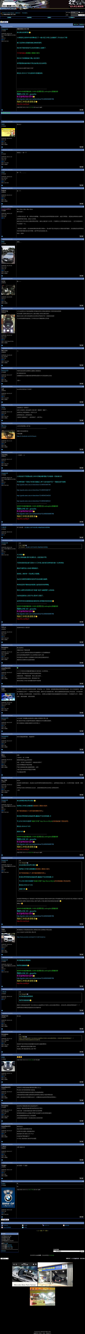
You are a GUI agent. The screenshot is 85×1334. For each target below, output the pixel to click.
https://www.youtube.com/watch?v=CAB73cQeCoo (31, 937)
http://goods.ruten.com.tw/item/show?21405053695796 (35, 99)
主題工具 (75, 24)
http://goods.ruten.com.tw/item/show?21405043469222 (34, 501)
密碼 (67, 15)
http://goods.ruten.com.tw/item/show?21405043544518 (34, 495)
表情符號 (9, 1245)
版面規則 (3, 1250)
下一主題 (45, 1230)
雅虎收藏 (67, 1225)
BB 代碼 (6, 1243)
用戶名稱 (68, 12)
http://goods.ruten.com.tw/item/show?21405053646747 (34, 490)
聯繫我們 (68, 1258)
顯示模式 (81, 24)
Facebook (5, 1225)
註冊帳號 (9, 17)
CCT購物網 (72, 17)
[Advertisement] (28, 1320)
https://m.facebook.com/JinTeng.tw (26, 436)
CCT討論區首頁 (75, 1258)
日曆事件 (49, 17)
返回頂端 (82, 1258)
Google (25, 1225)
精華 (2, 39)
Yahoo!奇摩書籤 (7, 1227)
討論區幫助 (29, 17)
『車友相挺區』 (24, 13)
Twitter (25, 1227)
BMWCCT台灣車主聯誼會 (8, 13)
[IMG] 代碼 (9, 1246)
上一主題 (40, 1230)
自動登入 (81, 12)
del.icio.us (46, 1225)
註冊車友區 (17, 13)
